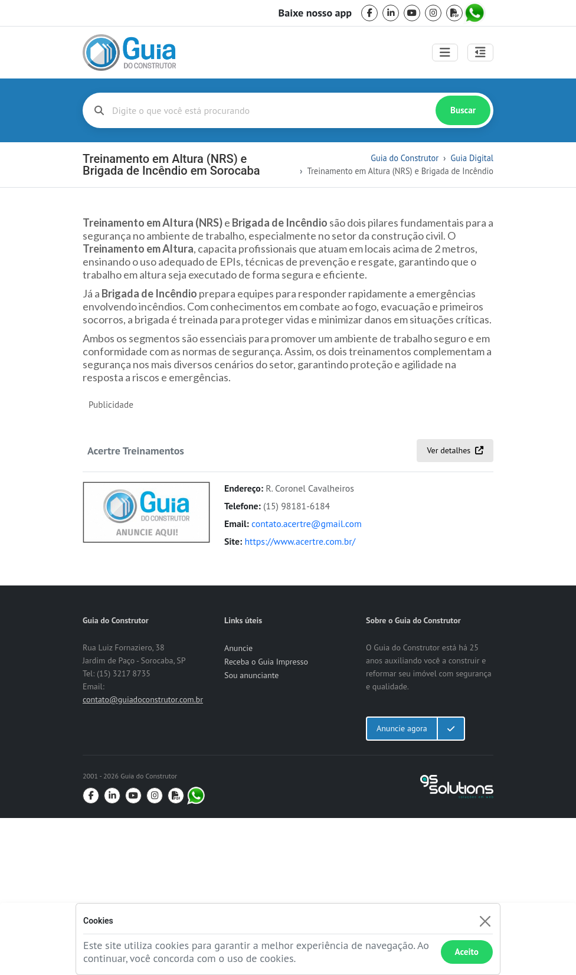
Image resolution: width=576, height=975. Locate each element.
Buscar (463, 110)
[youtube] (412, 13)
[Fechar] (485, 921)
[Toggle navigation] (445, 52)
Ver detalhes (455, 607)
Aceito (467, 951)
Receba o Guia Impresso (266, 818)
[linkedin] (390, 13)
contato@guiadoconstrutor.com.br (143, 856)
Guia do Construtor (404, 157)
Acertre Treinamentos (135, 607)
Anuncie (238, 805)
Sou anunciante (251, 832)
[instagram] (433, 13)
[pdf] (454, 13)
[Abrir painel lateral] (480, 52)
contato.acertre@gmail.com (306, 680)
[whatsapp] (475, 13)
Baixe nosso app (315, 12)
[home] (129, 52)
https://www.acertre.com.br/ (299, 698)
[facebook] (369, 13)
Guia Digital (472, 157)
